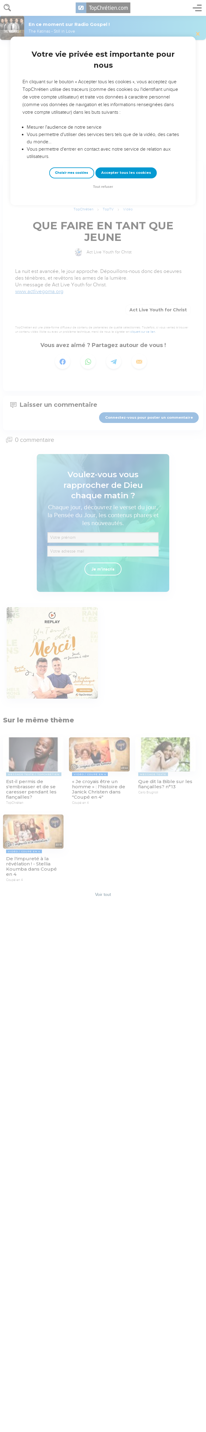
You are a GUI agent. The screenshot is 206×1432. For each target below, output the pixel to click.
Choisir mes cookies (71, 173)
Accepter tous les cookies (126, 172)
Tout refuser (103, 187)
